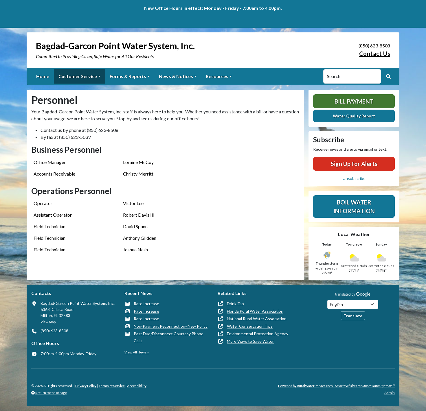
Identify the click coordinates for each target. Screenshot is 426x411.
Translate (353, 315)
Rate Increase (146, 303)
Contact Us (374, 53)
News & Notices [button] (176, 76)
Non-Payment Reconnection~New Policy (171, 326)
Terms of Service (112, 386)
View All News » (136, 352)
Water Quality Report (354, 115)
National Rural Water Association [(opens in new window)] (257, 318)
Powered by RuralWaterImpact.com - (336, 386)
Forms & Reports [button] (128, 76)
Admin (389, 392)
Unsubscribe (354, 178)
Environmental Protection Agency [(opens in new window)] (257, 333)
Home (42, 76)
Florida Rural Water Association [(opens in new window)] (255, 311)
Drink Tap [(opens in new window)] (235, 303)
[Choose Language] (352, 304)
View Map (48, 322)
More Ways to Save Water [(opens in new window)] (250, 341)
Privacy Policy (85, 386)
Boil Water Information (354, 206)
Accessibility (136, 386)
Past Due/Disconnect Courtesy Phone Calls (168, 337)
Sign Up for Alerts (354, 163)
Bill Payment (354, 101)
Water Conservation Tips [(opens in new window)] (250, 326)
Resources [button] (217, 76)
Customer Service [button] (77, 76)
